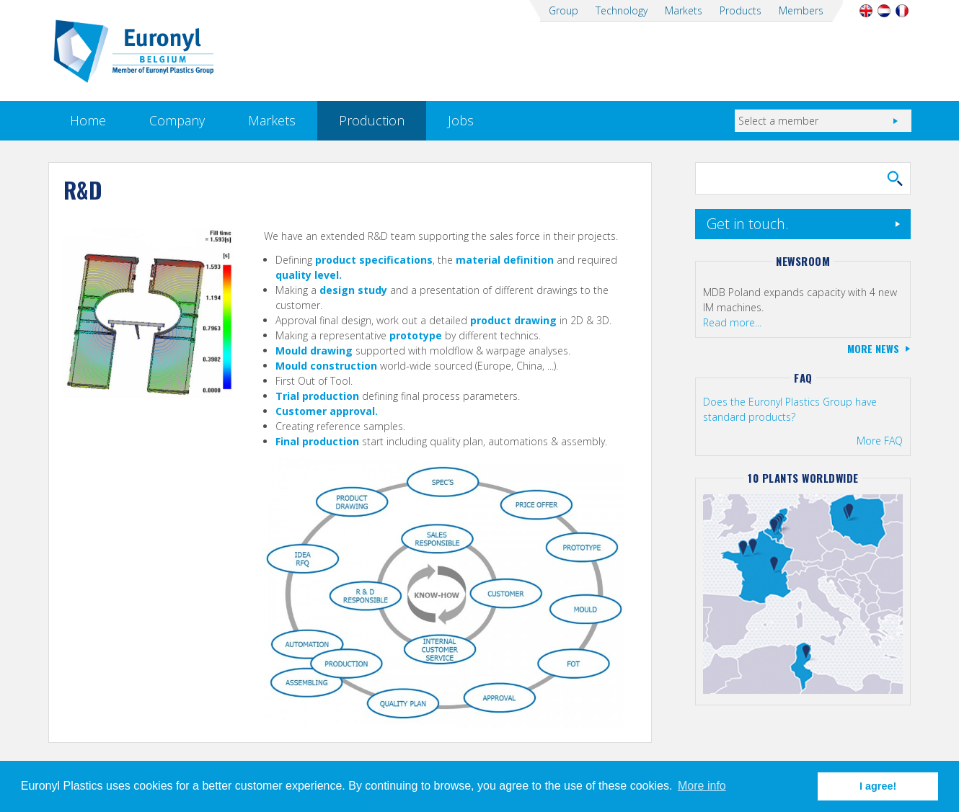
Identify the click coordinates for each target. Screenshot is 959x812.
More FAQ (880, 440)
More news (873, 348)
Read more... (732, 322)
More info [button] (702, 786)
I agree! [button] (877, 786)
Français (902, 11)
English (866, 11)
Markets (683, 10)
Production (372, 120)
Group (563, 10)
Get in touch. (748, 223)
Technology (622, 10)
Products (740, 10)
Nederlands (884, 11)
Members (801, 10)
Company (177, 120)
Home (88, 120)
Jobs (461, 120)
